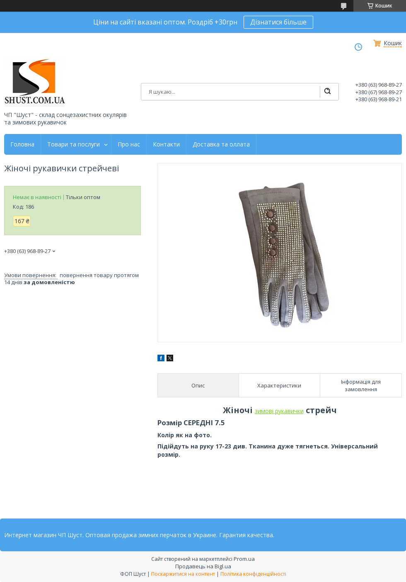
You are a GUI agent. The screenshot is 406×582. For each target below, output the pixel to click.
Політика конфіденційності (253, 573)
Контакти (166, 144)
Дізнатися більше (278, 22)
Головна (22, 144)
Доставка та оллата (221, 144)
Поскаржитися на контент (183, 573)
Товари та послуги (73, 144)
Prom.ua (244, 559)
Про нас (129, 144)
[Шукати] (327, 91)
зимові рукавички (279, 411)
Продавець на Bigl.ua (203, 566)
